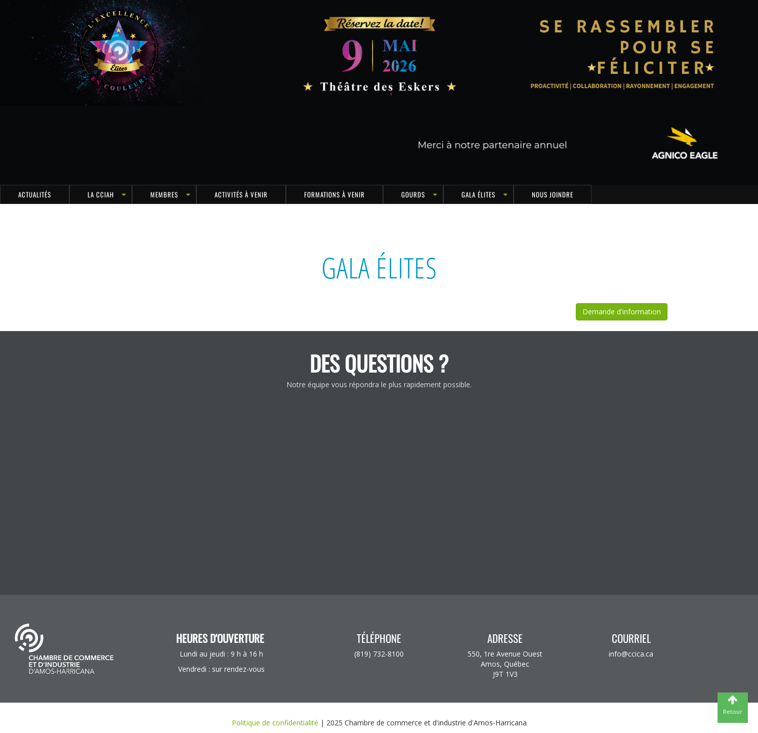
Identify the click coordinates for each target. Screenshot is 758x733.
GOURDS (413, 194)
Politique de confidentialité (275, 722)
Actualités (34, 194)
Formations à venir (334, 194)
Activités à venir (241, 194)
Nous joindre (552, 194)
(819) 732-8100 (379, 654)
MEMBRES (164, 194)
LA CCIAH (101, 194)
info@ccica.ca (631, 654)
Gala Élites (478, 194)
